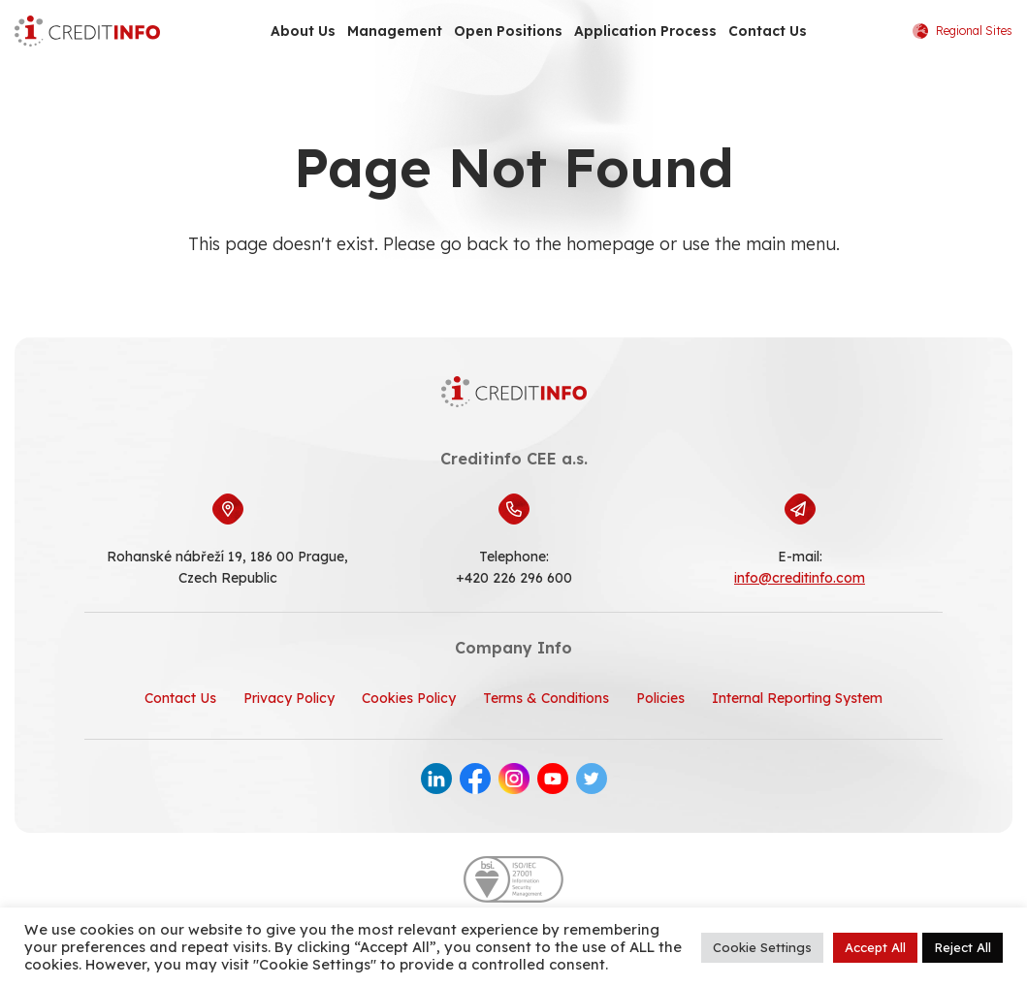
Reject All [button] (962, 947)
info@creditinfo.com (799, 578)
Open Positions (508, 31)
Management (394, 31)
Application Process (645, 31)
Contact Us (767, 31)
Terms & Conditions (546, 698)
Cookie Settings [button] (762, 947)
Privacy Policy (289, 698)
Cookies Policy (409, 698)
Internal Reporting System (797, 698)
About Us (303, 31)
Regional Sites (962, 31)
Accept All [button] (875, 947)
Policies (660, 698)
